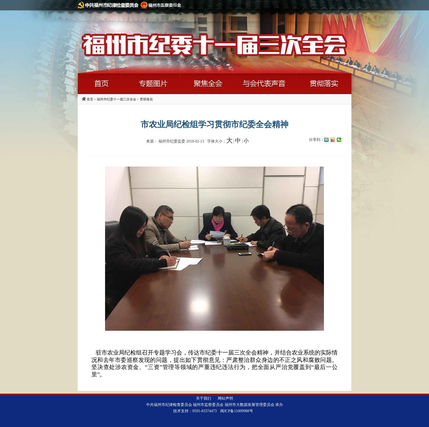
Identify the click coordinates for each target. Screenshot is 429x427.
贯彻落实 (146, 99)
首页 (90, 99)
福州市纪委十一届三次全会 (116, 99)
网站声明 (225, 398)
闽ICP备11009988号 (236, 411)
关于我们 (203, 398)
